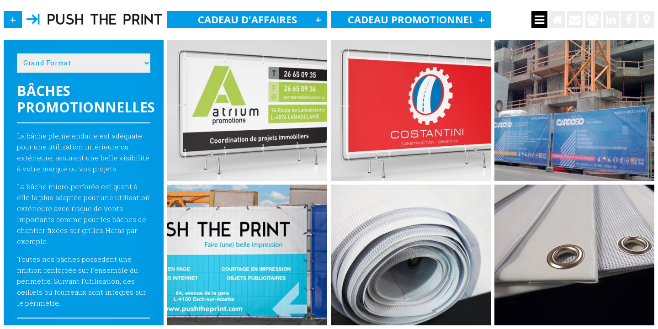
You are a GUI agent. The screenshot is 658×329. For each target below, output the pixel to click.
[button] (13, 19)
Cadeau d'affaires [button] (263, 19)
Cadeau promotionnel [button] (419, 19)
